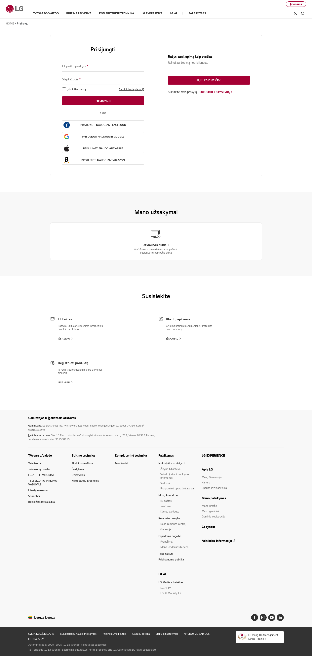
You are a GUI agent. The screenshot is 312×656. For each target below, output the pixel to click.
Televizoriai (34, 463)
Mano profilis (209, 506)
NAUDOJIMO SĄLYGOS (197, 634)
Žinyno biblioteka (170, 469)
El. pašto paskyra (75, 66)
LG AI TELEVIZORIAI (41, 475)
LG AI (162, 574)
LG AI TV (165, 588)
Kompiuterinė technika (131, 455)
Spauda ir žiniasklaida (214, 488)
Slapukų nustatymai (167, 634)
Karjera (206, 482)
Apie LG (207, 469)
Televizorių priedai (39, 469)
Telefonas (165, 506)
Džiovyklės (78, 475)
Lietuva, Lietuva (44, 617)
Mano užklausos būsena (174, 547)
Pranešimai (166, 541)
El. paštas (166, 501)
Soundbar (34, 496)
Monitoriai (121, 463)
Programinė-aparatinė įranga (177, 488)
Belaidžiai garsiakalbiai (41, 502)
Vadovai (165, 483)
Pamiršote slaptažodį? (131, 89)
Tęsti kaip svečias (209, 80)
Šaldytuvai (78, 469)
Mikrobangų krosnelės (85, 480)
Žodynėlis (208, 527)
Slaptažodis (71, 79)
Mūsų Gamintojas (212, 477)
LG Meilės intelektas (170, 582)
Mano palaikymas (214, 498)
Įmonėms (296, 4)
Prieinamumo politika (171, 559)
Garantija (165, 529)
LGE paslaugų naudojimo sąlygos (78, 634)
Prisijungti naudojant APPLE (103, 148)
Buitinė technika (83, 455)
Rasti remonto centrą (172, 524)
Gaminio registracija (213, 516)
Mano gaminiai (210, 511)
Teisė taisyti (165, 553)
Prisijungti (103, 100)
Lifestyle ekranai (38, 490)
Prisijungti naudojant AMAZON (103, 160)
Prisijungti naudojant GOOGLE (103, 136)
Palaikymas (166, 455)
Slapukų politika (141, 634)
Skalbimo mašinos (83, 463)
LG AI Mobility (168, 593)
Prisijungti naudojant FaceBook (103, 125)
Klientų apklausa (169, 511)
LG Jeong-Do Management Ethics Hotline (263, 636)
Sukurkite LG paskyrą (215, 92)
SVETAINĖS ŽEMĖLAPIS (41, 634)
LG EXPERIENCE (213, 455)
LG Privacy (34, 639)
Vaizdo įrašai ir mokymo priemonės (174, 475)
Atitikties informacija (217, 541)
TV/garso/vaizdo (40, 455)
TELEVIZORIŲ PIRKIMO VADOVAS (42, 482)
